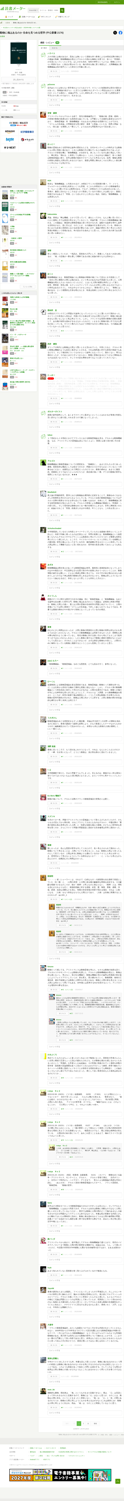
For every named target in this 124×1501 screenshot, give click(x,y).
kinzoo (50, 966)
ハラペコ (51, 53)
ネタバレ (55, 48)
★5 (62, 167)
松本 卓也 (13, 384)
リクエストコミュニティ (76, 1455)
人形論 (12, 226)
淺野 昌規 (51, 746)
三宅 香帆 (13, 299)
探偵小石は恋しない (16, 358)
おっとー (51, 144)
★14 (62, 201)
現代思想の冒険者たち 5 (18, 250)
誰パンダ (51, 1239)
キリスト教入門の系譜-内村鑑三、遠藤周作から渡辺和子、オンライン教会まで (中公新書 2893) (22, 323)
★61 (62, 990)
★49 (62, 1109)
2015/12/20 (78, 756)
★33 (71, 1040)
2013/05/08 (75, 1376)
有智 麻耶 (52, 113)
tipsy (50, 1203)
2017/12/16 (78, 479)
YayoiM (51, 1288)
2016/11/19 (78, 647)
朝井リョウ (13, 337)
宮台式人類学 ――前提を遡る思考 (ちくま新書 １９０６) (22, 347)
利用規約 (63, 1448)
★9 (62, 803)
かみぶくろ (52, 1055)
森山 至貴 (13, 374)
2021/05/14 (78, 237)
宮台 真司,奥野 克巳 (17, 350)
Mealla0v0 (52, 492)
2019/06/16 (79, 331)
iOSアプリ (46, 1459)
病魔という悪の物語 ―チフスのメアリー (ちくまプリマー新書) (22, 192)
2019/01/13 (78, 422)
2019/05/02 (78, 398)
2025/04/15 (78, 100)
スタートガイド (51, 1448)
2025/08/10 (75, 71)
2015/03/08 (79, 1078)
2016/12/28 (78, 614)
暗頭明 (50, 876)
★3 (62, 131)
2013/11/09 (78, 1275)
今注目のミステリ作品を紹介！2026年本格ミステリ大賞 (21, 27)
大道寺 (50, 1325)
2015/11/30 (78, 782)
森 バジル (13, 360)
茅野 (49, 251)
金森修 (7, 23)
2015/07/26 (78, 832)
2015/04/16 (78, 899)
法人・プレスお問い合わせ (55, 1455)
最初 (67, 1423)
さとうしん (52, 596)
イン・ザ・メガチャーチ (18, 334)
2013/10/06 (78, 1311)
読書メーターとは (36, 1448)
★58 (62, 1189)
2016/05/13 (78, 704)
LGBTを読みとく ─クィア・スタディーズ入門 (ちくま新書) (22, 371)
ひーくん (51, 681)
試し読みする (18, 80)
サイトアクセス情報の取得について (100, 1452)
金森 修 (12, 195)
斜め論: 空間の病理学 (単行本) (20, 382)
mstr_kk (51, 1390)
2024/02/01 (78, 167)
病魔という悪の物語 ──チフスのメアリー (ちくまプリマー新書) (22, 275)
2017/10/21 (79, 551)
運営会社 (33, 1452)
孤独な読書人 (53, 1358)
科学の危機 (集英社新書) (18, 262)
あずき (50, 565)
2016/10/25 (78, 668)
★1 (62, 261)
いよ (49, 770)
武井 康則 (52, 344)
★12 (62, 551)
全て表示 (44, 48)
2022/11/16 (79, 201)
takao (50, 435)
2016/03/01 (78, 733)
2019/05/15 (78, 362)
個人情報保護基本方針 (47, 1452)
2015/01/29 (79, 1140)
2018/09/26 (78, 447)
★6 (62, 237)
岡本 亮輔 (13, 327)
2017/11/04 (78, 515)
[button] (62, 10)
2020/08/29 (78, 260)
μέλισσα (51, 84)
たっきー (51, 375)
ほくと (50, 274)
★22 (62, 331)
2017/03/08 (78, 582)
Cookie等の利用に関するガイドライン (71, 1452)
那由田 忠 (52, 310)
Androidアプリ (34, 1459)
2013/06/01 (78, 1345)
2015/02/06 (79, 1109)
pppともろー (53, 661)
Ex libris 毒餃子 (54, 796)
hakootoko (52, 214)
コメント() (65, 71)
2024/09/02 (78, 131)
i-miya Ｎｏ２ (54, 1091)
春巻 (49, 627)
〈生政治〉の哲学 (16, 238)
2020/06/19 (78, 297)
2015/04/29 (75, 863)
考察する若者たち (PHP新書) (19, 297)
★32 (71, 1013)
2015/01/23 (79, 1189)
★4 (62, 398)
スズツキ (51, 816)
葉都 (49, 845)
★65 (62, 1078)
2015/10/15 (78, 803)
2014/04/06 (78, 1254)
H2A (49, 180)
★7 (62, 362)
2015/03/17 (79, 989)
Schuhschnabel (54, 528)
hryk (50, 1268)
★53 (62, 1140)
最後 (95, 1423)
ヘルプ (32, 1455)
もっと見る (27, 286)
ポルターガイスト (55, 411)
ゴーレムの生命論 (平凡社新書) (20, 214)
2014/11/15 (78, 1226)
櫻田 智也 (13, 311)
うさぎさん (52, 718)
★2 (62, 100)
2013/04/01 (78, 1407)
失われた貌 (13, 309)
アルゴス (51, 461)
